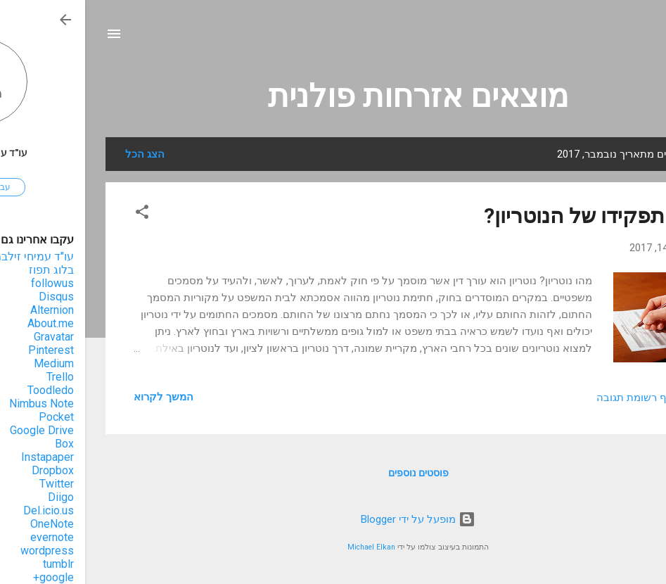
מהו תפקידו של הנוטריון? (508, 215)
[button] (57, 214)
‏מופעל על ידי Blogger (333, 519)
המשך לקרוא (78, 397)
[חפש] (637, 38)
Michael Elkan (286, 547)
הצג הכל (59, 154)
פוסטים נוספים (333, 472)
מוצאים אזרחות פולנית (333, 96)
